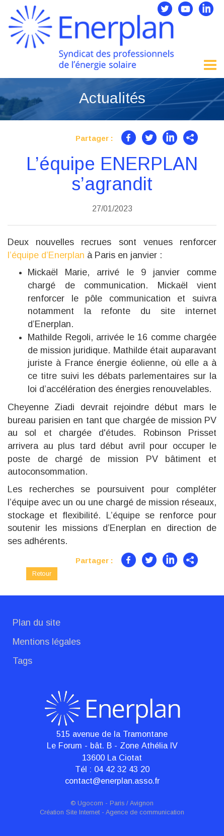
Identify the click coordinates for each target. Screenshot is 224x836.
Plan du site (36, 623)
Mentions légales (47, 642)
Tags (22, 661)
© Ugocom (86, 803)
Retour (41, 573)
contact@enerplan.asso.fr (112, 780)
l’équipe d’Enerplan (46, 255)
